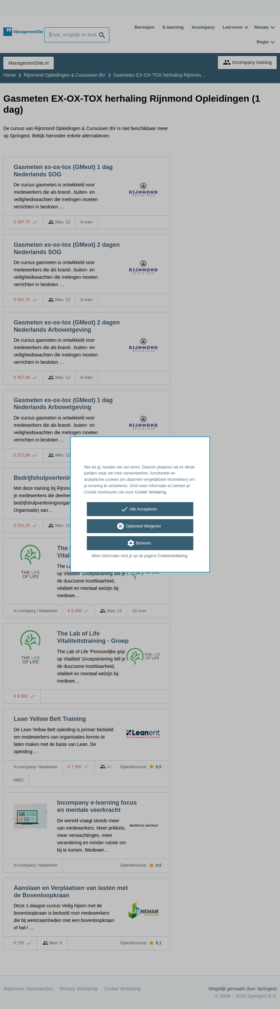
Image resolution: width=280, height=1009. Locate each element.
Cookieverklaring (172, 555)
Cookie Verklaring (150, 492)
